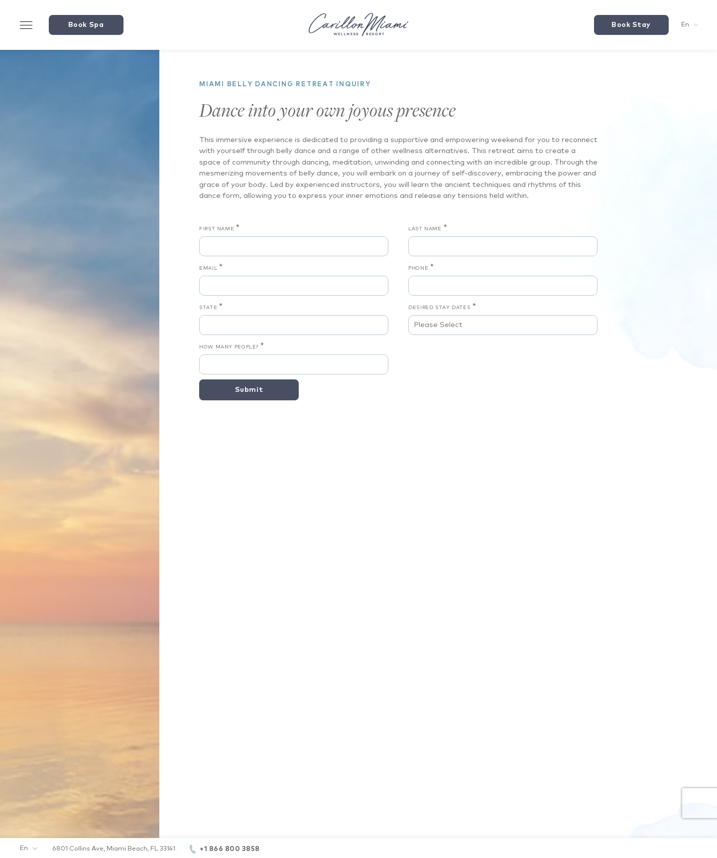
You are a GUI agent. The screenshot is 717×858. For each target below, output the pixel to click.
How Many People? (228, 346)
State (208, 307)
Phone (418, 268)
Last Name (425, 228)
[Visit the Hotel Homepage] (358, 25)
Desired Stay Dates (439, 307)
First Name (216, 228)
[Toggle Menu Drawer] (26, 25)
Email (208, 268)
